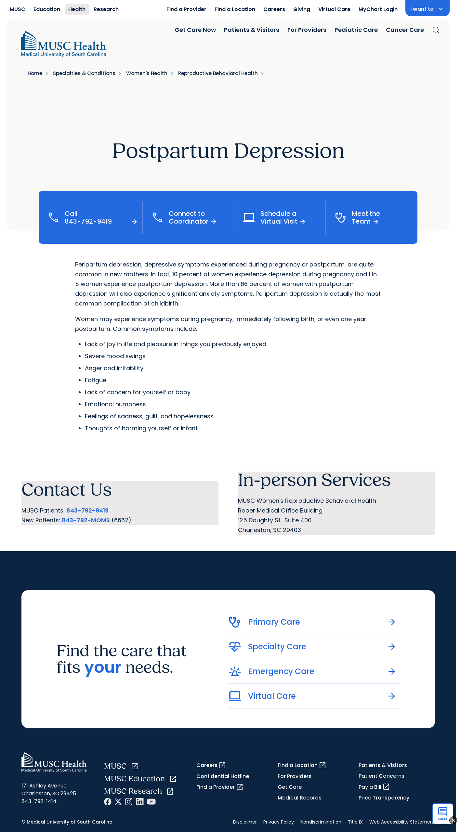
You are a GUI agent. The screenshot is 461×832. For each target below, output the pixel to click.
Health (77, 9)
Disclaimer (245, 822)
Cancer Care (405, 30)
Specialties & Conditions (84, 73)
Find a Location (235, 9)
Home (35, 73)
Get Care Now (195, 30)
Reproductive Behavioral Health (218, 73)
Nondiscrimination (320, 822)
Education (46, 9)
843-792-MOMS (86, 520)
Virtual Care (334, 9)
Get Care (290, 787)
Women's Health (146, 73)
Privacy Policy (278, 822)
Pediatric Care (356, 30)
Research (106, 9)
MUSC (17, 9)
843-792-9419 (87, 510)
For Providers (306, 30)
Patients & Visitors (251, 30)
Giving (301, 9)
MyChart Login (378, 9)
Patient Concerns (381, 776)
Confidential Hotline (222, 776)
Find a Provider (186, 9)
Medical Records (300, 797)
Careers (274, 9)
